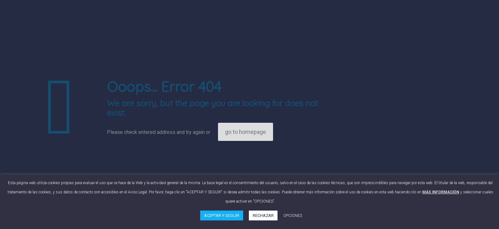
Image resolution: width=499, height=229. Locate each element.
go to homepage (245, 131)
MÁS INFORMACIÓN (440, 192)
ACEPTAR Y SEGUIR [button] (221, 215)
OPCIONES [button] (292, 215)
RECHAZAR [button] (263, 215)
